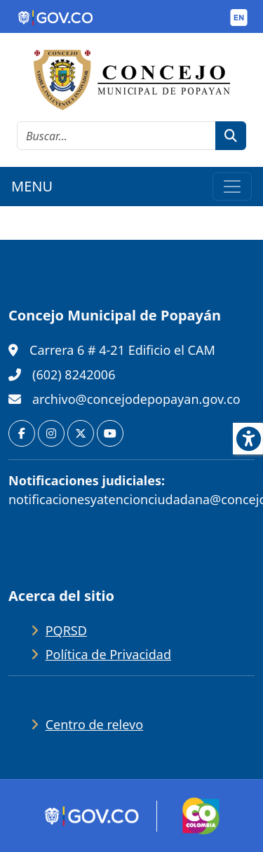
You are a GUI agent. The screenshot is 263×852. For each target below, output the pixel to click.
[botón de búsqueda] (230, 135)
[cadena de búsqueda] (116, 135)
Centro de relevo (94, 724)
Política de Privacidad (108, 654)
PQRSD (66, 630)
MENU (32, 186)
